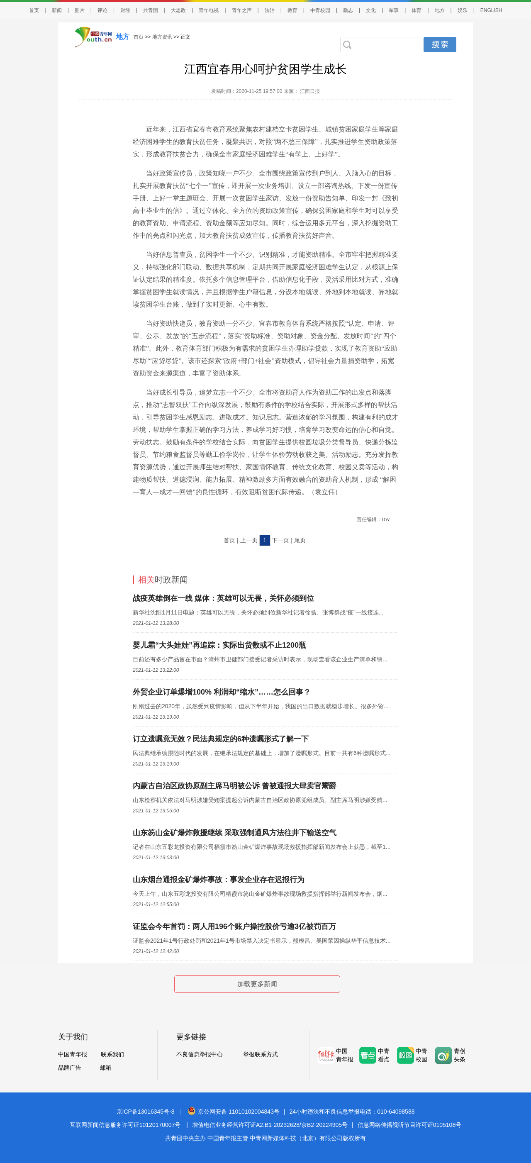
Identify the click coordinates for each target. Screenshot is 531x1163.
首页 (34, 10)
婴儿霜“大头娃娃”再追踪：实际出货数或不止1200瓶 (219, 645)
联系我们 (112, 1054)
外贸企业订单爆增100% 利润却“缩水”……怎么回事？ (222, 692)
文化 (371, 10)
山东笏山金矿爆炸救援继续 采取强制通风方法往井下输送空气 (234, 833)
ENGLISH (491, 10)
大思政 (178, 10)
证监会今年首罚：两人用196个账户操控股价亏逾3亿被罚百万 (234, 926)
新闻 (57, 10)
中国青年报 (72, 1054)
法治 (270, 10)
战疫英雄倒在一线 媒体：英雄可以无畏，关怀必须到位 (223, 598)
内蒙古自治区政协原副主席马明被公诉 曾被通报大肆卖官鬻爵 (234, 786)
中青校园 (320, 10)
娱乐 (463, 10)
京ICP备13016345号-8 (146, 1111)
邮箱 (105, 1067)
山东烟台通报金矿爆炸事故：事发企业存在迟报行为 (218, 879)
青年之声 (242, 10)
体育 (416, 10)
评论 (102, 10)
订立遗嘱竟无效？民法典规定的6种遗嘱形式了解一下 (221, 739)
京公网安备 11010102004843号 (234, 1111)
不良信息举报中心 (199, 1054)
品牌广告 (69, 1067)
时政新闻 (163, 579)
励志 (348, 10)
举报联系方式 (260, 1054)
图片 (80, 10)
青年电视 (209, 10)
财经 (125, 10)
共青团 (150, 10)
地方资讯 (162, 37)
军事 (394, 10)
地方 (440, 10)
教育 (292, 10)
